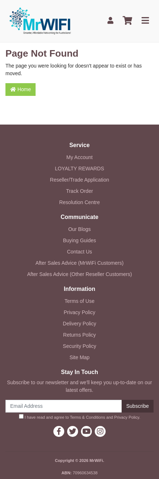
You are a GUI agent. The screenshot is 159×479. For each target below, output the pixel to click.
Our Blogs (79, 229)
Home (20, 89)
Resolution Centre (79, 202)
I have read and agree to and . (79, 416)
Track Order (79, 191)
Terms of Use (79, 301)
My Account (79, 157)
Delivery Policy (79, 323)
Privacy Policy (79, 312)
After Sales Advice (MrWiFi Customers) (80, 263)
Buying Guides (79, 240)
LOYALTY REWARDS (79, 168)
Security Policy (79, 346)
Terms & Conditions (87, 417)
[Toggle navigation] (145, 21)
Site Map (79, 357)
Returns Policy (79, 335)
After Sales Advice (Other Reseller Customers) (79, 274)
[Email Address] (63, 406)
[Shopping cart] (127, 21)
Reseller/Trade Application (79, 180)
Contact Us (79, 252)
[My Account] (110, 21)
